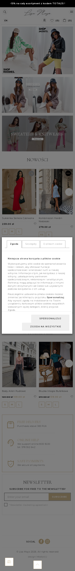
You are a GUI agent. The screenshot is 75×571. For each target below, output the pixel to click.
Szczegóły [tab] (31, 243)
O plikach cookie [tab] (52, 243)
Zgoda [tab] (14, 243)
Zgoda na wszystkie (45, 326)
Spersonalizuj (50, 318)
